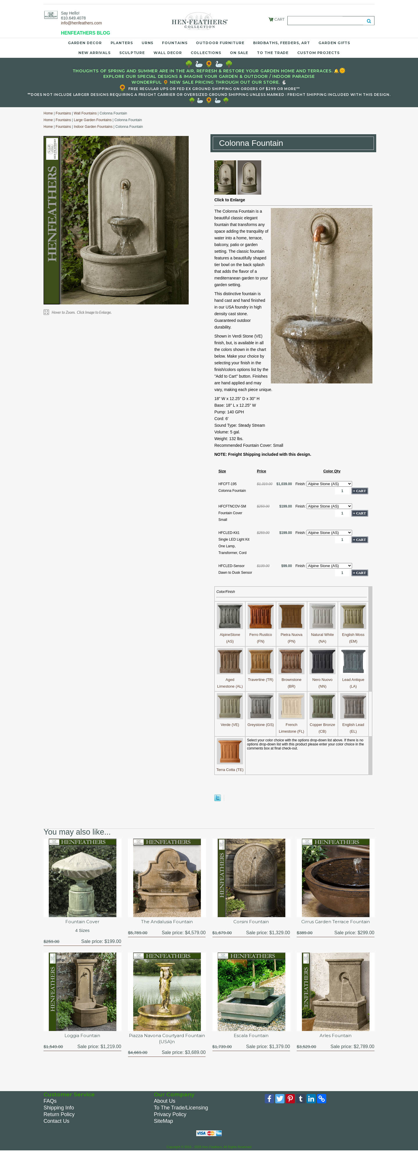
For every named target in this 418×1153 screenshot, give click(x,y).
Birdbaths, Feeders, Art (281, 43)
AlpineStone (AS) (230, 634)
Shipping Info (59, 1109)
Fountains (174, 43)
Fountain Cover (82, 922)
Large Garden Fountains (92, 120)
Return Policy (59, 1116)
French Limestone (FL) (291, 725)
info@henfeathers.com (81, 23)
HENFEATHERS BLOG (85, 33)
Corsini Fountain (251, 922)
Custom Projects (318, 53)
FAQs (50, 1102)
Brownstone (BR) (291, 679)
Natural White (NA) (322, 634)
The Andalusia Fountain (166, 922)
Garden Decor (85, 43)
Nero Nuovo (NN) (322, 679)
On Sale (239, 53)
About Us (164, 1102)
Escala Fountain (251, 1036)
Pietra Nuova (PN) (291, 634)
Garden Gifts (334, 43)
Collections (206, 53)
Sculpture (132, 53)
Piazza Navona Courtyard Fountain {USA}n (167, 1040)
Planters (122, 43)
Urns (148, 43)
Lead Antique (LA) (353, 679)
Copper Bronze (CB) (322, 725)
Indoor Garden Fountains (93, 127)
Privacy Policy (170, 1116)
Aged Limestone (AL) (230, 679)
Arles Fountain (336, 1036)
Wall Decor (168, 53)
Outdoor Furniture (220, 43)
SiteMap (163, 1122)
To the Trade (273, 53)
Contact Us (56, 1122)
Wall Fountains (85, 113)
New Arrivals (94, 53)
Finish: (301, 484)
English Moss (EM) (353, 634)
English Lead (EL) (353, 725)
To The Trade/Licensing (181, 1109)
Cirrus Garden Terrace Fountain (335, 922)
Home (48, 113)
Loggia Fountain (82, 1036)
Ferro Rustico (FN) (261, 634)
